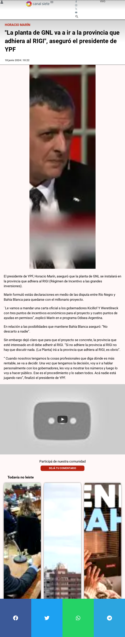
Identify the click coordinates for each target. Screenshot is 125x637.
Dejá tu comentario (62, 468)
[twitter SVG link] (76, 9)
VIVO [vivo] (102, 1)
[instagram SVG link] (76, 6)
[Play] (62, 419)
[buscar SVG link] (77, 17)
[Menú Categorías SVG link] (52, 2)
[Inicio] (37, 3)
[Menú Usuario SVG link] (2, 2)
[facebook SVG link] (76, 2)
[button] (15, 618)
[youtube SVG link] (76, 13)
